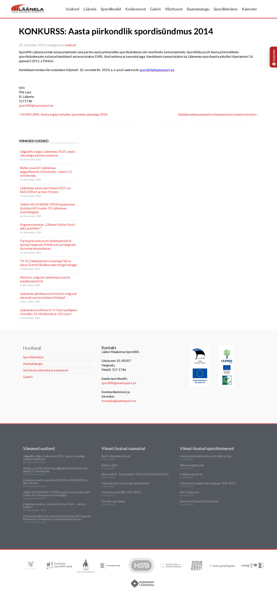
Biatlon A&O (109, 465)
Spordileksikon (226, 9)
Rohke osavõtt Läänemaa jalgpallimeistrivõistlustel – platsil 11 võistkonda (46, 171)
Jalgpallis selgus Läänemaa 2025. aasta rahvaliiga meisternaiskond (47, 153)
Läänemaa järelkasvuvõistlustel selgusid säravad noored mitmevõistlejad (48, 295)
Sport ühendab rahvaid (115, 456)
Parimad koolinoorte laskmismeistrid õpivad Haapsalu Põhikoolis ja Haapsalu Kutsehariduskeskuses (48, 244)
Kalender (249, 9)
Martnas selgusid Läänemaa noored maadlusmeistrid (45, 279)
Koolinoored (135, 9)
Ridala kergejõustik (192, 465)
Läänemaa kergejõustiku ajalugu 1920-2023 (207, 483)
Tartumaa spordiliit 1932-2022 (121, 492)
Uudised (72, 9)
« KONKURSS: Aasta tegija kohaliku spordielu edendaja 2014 (63, 114)
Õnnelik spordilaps (113, 501)
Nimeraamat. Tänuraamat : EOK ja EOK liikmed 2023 (135, 474)
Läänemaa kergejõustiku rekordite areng (205, 456)
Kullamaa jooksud (191, 474)
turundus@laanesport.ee (119, 401)
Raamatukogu (198, 9)
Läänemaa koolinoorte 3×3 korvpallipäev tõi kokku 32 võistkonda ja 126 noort (49, 312)
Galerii (155, 9)
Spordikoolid (111, 9)
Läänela (89, 9)
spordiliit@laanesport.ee (36, 105)
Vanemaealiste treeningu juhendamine (125, 483)
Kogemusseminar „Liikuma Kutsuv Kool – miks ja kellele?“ (48, 226)
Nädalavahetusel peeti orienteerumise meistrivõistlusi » (218, 114)
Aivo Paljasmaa (189, 492)
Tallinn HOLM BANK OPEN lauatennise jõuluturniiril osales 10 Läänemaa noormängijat (47, 208)
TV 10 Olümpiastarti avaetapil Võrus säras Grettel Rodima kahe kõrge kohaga (48, 263)
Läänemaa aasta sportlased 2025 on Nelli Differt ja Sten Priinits (45, 190)
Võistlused (173, 9)
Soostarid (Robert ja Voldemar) (199, 501)
